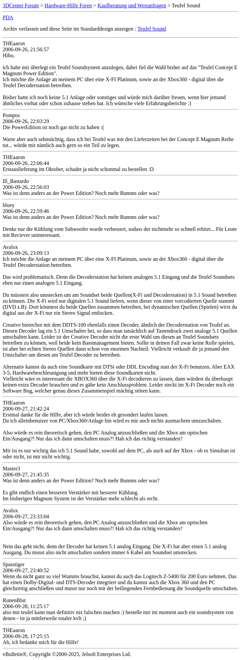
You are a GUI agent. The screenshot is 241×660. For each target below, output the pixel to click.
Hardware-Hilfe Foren (68, 5)
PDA (8, 17)
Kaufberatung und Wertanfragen (132, 5)
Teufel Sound (151, 29)
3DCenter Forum (21, 5)
